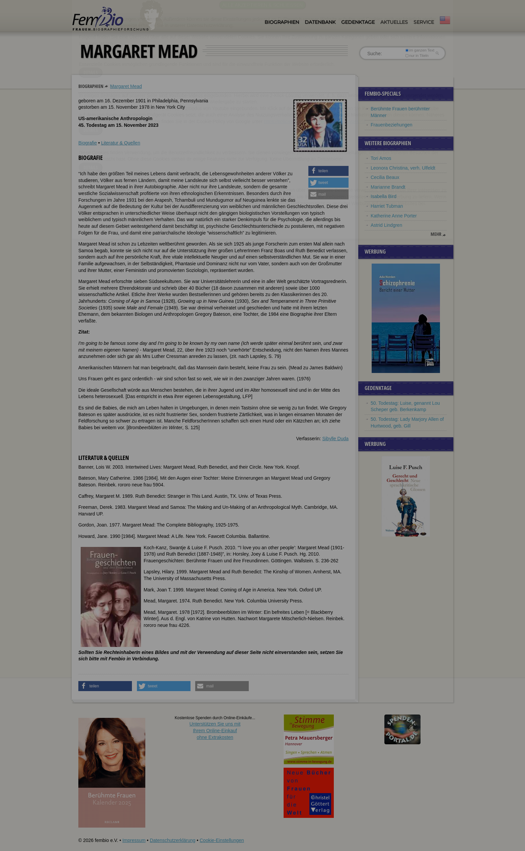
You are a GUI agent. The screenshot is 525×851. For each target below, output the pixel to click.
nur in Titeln (417, 56)
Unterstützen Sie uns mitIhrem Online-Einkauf (215, 730)
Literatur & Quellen (120, 143)
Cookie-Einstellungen (222, 840)
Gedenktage (358, 22)
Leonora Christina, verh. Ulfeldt (403, 168)
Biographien (282, 22)
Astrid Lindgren (386, 225)
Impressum (133, 840)
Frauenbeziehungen (391, 124)
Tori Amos (381, 158)
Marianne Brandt (388, 187)
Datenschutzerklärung (172, 840)
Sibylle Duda (335, 438)
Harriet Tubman (387, 206)
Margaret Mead (126, 86)
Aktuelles (394, 22)
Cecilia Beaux (385, 177)
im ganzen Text (419, 50)
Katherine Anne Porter (394, 215)
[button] (328, 171)
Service (424, 22)
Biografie (87, 143)
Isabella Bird (383, 196)
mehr (436, 234)
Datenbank (320, 22)
